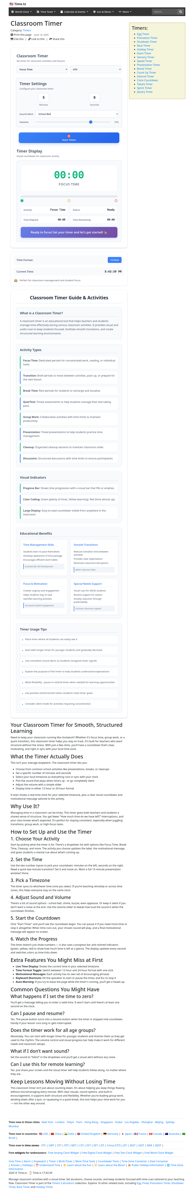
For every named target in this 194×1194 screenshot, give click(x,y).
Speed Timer (144, 61)
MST (74, 1146)
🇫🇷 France (140, 1134)
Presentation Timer (148, 65)
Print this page (21, 34)
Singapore (107, 1123)
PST (66, 1146)
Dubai (118, 1123)
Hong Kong (91, 1123)
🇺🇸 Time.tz (17, 4)
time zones (32, 1146)
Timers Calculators (63, 1184)
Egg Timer (143, 34)
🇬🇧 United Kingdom (89, 1134)
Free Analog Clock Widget (63, 1153)
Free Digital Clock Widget (97, 1153)
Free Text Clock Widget (128, 1153)
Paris (79, 1123)
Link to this (36, 39)
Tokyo (70, 1123)
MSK (149, 1146)
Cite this (17, 39)
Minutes (43, 111)
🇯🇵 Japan (126, 1134)
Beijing (159, 1123)
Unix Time (15, 1162)
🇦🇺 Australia (172, 1134)
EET (96, 1146)
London (60, 1123)
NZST (158, 1146)
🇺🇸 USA (43, 1134)
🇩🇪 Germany (110, 1134)
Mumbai (14, 1127)
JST (125, 1146)
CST (81, 1146)
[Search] (164, 12)
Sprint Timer (144, 88)
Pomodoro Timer (147, 38)
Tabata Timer (145, 84)
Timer (52, 1162)
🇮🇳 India (69, 1134)
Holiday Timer (145, 49)
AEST (133, 1146)
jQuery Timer (145, 92)
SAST (141, 1146)
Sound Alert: (26, 120)
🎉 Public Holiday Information (146, 1166)
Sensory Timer (145, 57)
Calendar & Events (73, 11)
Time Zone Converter (135, 1162)
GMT (51, 1146)
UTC (43, 1146)
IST (102, 1146)
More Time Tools (85, 1162)
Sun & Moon (102, 11)
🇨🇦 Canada (155, 1134)
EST (89, 1146)
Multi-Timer (66, 1162)
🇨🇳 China (56, 1134)
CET (59, 1146)
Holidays (27, 1166)
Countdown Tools (108, 1162)
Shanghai (147, 1123)
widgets (20, 1153)
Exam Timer (144, 53)
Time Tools (45, 11)
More (124, 11)
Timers (27, 30)
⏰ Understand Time (47, 1166)
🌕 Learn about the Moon (109, 1166)
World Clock (20, 11)
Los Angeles (132, 1123)
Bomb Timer (144, 68)
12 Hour (114, 268)
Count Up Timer (146, 72)
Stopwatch (40, 1162)
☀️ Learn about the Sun (77, 1166)
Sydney (170, 1123)
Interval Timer (145, 76)
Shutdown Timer (147, 41)
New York (47, 1123)
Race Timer (143, 45)
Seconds (94, 111)
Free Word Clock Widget (159, 1153)
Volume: (24, 128)
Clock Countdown (147, 80)
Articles (15, 1166)
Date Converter (159, 1162)
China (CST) (114, 1146)
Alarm (27, 1162)
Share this (57, 39)
